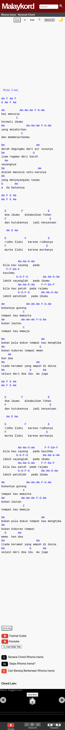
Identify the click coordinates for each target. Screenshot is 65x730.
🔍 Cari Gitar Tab (12, 649)
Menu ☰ (49, 20)
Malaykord (18, 6)
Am (3, 100)
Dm (3, 147)
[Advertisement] (32, 55)
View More (32, 700)
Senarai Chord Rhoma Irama (26, 660)
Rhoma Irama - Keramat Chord (18, 14)
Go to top (7, 630)
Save (17, 21)
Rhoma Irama (10, 91)
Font (32, 21)
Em (14, 271)
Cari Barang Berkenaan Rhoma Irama (31, 674)
